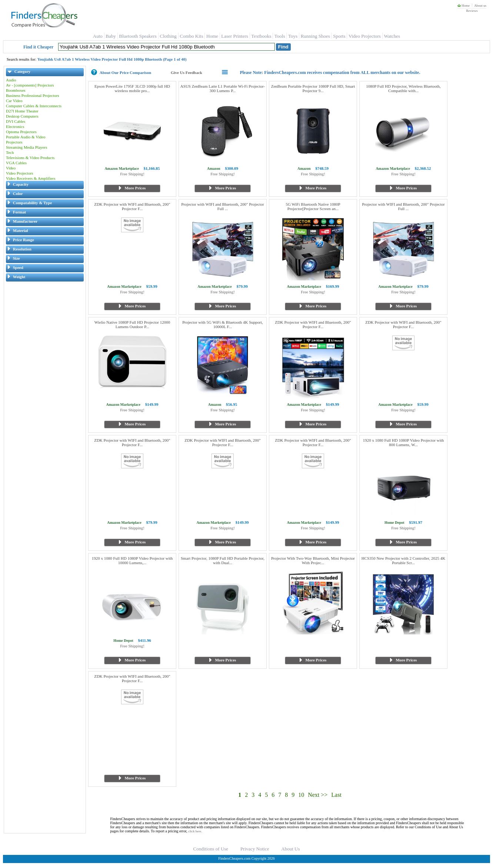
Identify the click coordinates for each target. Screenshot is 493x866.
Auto (98, 36)
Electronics (15, 126)
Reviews (471, 11)
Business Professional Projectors (32, 95)
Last (336, 795)
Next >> (317, 795)
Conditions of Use (211, 849)
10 (301, 795)
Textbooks (261, 36)
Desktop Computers (22, 116)
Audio (11, 80)
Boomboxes (16, 90)
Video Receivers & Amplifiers (30, 178)
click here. (195, 831)
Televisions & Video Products (30, 157)
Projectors (14, 142)
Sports (339, 36)
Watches (392, 36)
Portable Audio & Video (25, 137)
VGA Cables (16, 163)
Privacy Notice (254, 849)
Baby (111, 36)
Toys (292, 36)
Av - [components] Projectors (30, 85)
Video (11, 168)
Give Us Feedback (186, 72)
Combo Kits (191, 36)
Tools (279, 36)
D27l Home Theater (22, 111)
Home (463, 5)
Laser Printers (234, 36)
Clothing (168, 36)
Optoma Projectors (21, 131)
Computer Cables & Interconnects (33, 106)
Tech (10, 152)
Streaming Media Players (26, 147)
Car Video (14, 100)
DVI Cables (15, 121)
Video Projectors (365, 36)
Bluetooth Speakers (137, 36)
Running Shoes (315, 36)
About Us (290, 849)
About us (480, 5)
